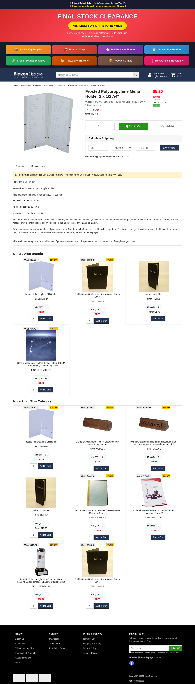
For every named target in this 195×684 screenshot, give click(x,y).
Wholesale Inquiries (24, 648)
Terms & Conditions (157, 653)
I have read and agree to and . (154, 652)
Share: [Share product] (93, 110)
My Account (54, 639)
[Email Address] (149, 648)
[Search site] (136, 75)
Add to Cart (133, 126)
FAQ (17, 662)
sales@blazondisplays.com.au (146, 657)
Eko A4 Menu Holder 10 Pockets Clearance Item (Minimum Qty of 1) (97, 511)
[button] (158, 75)
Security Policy (90, 653)
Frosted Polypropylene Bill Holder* (41, 294)
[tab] (21, 166)
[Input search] (94, 75)
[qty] (98, 148)
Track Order (54, 643)
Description (21, 166)
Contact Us (20, 643)
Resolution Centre (57, 648)
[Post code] (145, 148)
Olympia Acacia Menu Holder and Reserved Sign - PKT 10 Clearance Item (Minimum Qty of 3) (154, 443)
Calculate (169, 148)
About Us (19, 639)
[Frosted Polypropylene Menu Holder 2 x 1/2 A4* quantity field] (100, 126)
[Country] (121, 148)
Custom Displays (23, 658)
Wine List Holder (154, 294)
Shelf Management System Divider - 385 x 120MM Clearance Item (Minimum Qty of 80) (41, 364)
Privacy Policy (89, 648)
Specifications (37, 166)
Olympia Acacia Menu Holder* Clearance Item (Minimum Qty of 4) (97, 443)
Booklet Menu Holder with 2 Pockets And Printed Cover (97, 295)
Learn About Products (25, 653)
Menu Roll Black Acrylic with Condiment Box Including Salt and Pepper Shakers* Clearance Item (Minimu (41, 582)
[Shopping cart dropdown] (176, 75)
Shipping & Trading (92, 643)
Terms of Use (89, 639)
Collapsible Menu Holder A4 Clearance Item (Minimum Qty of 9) (154, 511)
